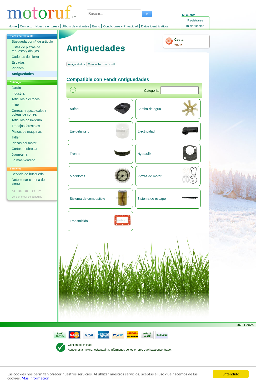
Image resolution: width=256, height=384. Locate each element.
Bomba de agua (149, 109)
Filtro (15, 105)
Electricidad (146, 131)
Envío (96, 26)
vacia (178, 44)
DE (13, 191)
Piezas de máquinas (27, 131)
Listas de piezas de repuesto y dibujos (26, 49)
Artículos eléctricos (26, 99)
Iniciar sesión (195, 26)
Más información (35, 378)
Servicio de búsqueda (28, 174)
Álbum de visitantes (75, 26)
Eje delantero (80, 131)
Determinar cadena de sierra (28, 181)
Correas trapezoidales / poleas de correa (29, 112)
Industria (18, 93)
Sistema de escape (151, 198)
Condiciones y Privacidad (120, 26)
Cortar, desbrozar (24, 149)
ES (33, 191)
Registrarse (195, 20)
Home (13, 26)
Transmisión (79, 221)
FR (27, 191)
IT (39, 191)
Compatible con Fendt (101, 64)
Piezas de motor (149, 176)
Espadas (18, 62)
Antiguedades (23, 74)
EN (20, 191)
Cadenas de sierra (25, 57)
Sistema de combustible (87, 198)
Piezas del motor (24, 143)
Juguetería (19, 154)
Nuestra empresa (47, 26)
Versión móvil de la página (27, 196)
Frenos (75, 154)
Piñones (18, 68)
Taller (16, 137)
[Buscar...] (114, 14)
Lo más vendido (23, 160)
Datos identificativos (155, 26)
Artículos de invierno (27, 120)
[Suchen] (180, 90)
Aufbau (75, 109)
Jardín (16, 88)
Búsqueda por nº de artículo (32, 41)
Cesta (178, 39)
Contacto (26, 26)
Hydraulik (144, 154)
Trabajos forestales (26, 126)
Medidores (77, 176)
